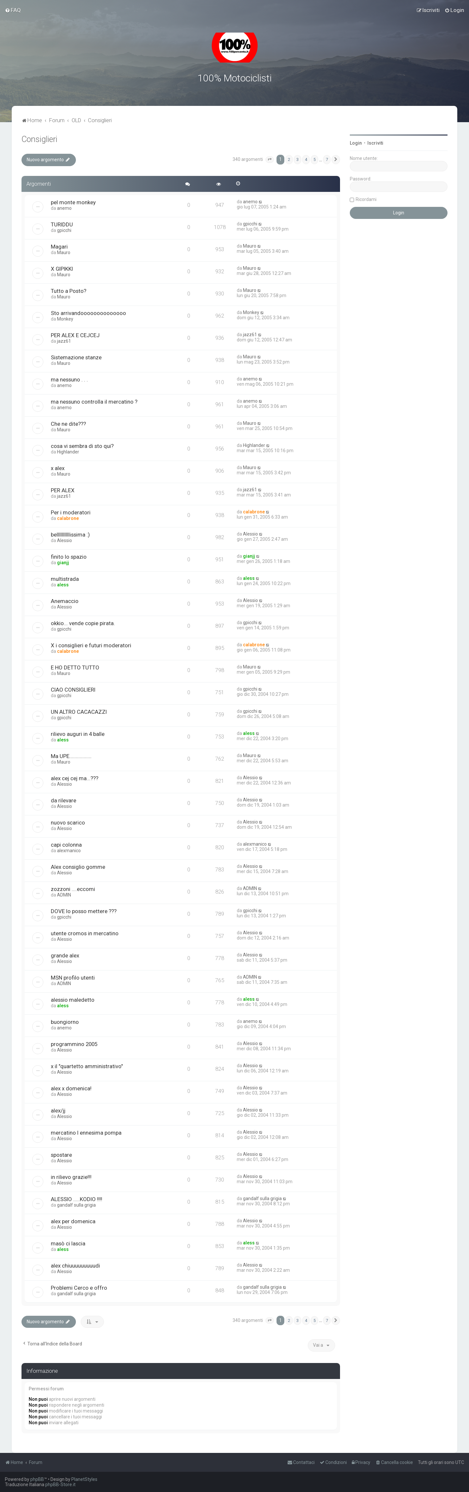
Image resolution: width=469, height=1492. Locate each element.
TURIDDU (62, 224)
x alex (57, 468)
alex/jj (58, 1110)
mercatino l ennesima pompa (86, 1132)
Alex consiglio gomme (78, 866)
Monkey (65, 318)
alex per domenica (73, 1221)
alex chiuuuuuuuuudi (75, 1265)
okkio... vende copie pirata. (83, 623)
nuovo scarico (68, 822)
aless (63, 584)
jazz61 (64, 340)
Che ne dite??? (68, 423)
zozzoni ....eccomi (73, 888)
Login (356, 143)
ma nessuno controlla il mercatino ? (94, 401)
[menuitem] (13, 10)
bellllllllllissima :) (70, 534)
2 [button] (289, 159)
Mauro (63, 252)
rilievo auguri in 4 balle (78, 733)
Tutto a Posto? (68, 290)
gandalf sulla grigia (76, 1204)
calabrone (68, 518)
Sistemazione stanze (76, 357)
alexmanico (69, 850)
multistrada (65, 578)
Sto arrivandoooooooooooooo (88, 312)
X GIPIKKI (62, 268)
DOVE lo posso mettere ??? (84, 911)
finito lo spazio (69, 556)
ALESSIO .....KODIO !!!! (76, 1199)
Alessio (64, 540)
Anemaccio (64, 600)
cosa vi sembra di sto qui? (82, 445)
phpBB (37, 1479)
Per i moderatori (71, 512)
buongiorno (65, 1021)
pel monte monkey (73, 202)
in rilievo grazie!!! (71, 1176)
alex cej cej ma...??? (74, 778)
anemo (64, 207)
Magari (59, 246)
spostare (61, 1154)
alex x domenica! (71, 1088)
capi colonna (66, 844)
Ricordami (366, 199)
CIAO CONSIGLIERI (73, 689)
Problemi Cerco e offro (79, 1287)
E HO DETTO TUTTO (75, 667)
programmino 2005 (74, 1043)
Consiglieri (39, 139)
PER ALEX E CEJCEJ (75, 335)
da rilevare (63, 800)
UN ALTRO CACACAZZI (79, 711)
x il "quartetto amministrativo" (87, 1066)
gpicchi (64, 230)
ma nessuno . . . (69, 379)
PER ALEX (63, 490)
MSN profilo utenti (73, 977)
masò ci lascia (68, 1243)
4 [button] (306, 159)
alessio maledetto (72, 999)
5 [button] (314, 159)
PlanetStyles (84, 1479)
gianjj (63, 562)
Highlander (68, 451)
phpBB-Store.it (60, 1484)
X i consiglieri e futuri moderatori (91, 645)
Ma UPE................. (71, 756)
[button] (269, 159)
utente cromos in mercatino (85, 933)
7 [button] (327, 159)
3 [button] (297, 159)
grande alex (65, 955)
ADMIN (64, 894)
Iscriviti (375, 143)
